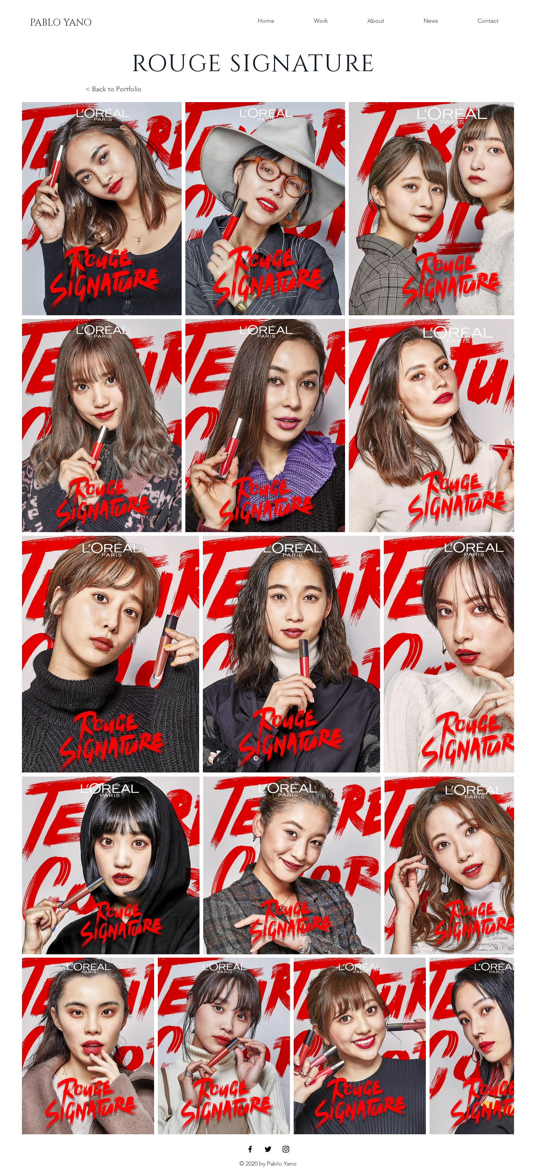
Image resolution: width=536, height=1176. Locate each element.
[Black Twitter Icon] (268, 1149)
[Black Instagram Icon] (285, 1149)
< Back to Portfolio (113, 89)
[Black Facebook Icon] (250, 1149)
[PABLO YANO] (61, 23)
